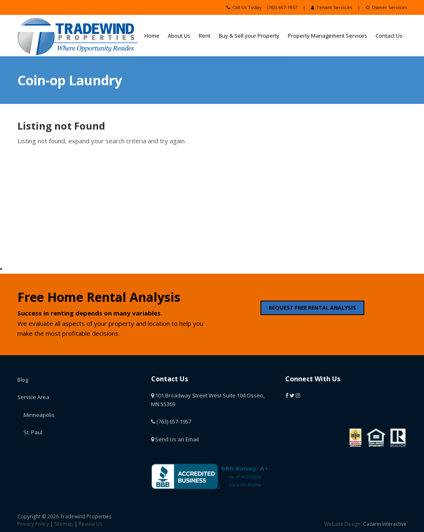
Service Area (33, 397)
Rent (204, 35)
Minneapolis (39, 415)
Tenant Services (331, 7)
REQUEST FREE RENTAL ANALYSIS (312, 307)
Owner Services (386, 7)
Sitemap (63, 523)
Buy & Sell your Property (249, 35)
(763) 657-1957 (282, 7)
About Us (179, 35)
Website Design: (343, 523)
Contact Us (389, 35)
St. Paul (33, 432)
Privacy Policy (33, 523)
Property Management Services (327, 35)
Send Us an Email (175, 439)
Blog (22, 379)
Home (152, 35)
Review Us (90, 523)
